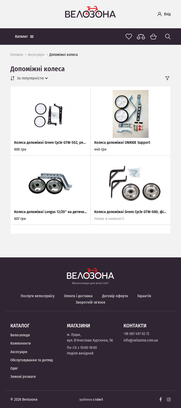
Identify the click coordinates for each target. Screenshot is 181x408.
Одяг (14, 368)
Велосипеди (20, 335)
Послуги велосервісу (37, 296)
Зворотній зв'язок (90, 302)
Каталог (24, 36)
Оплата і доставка (78, 296)
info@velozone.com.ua (140, 340)
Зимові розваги (23, 376)
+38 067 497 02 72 (136, 333)
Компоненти (20, 343)
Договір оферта (115, 296)
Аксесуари (36, 54)
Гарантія (144, 296)
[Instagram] (168, 399)
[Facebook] (161, 399)
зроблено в (91, 400)
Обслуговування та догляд (31, 360)
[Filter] (167, 78)
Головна (16, 54)
